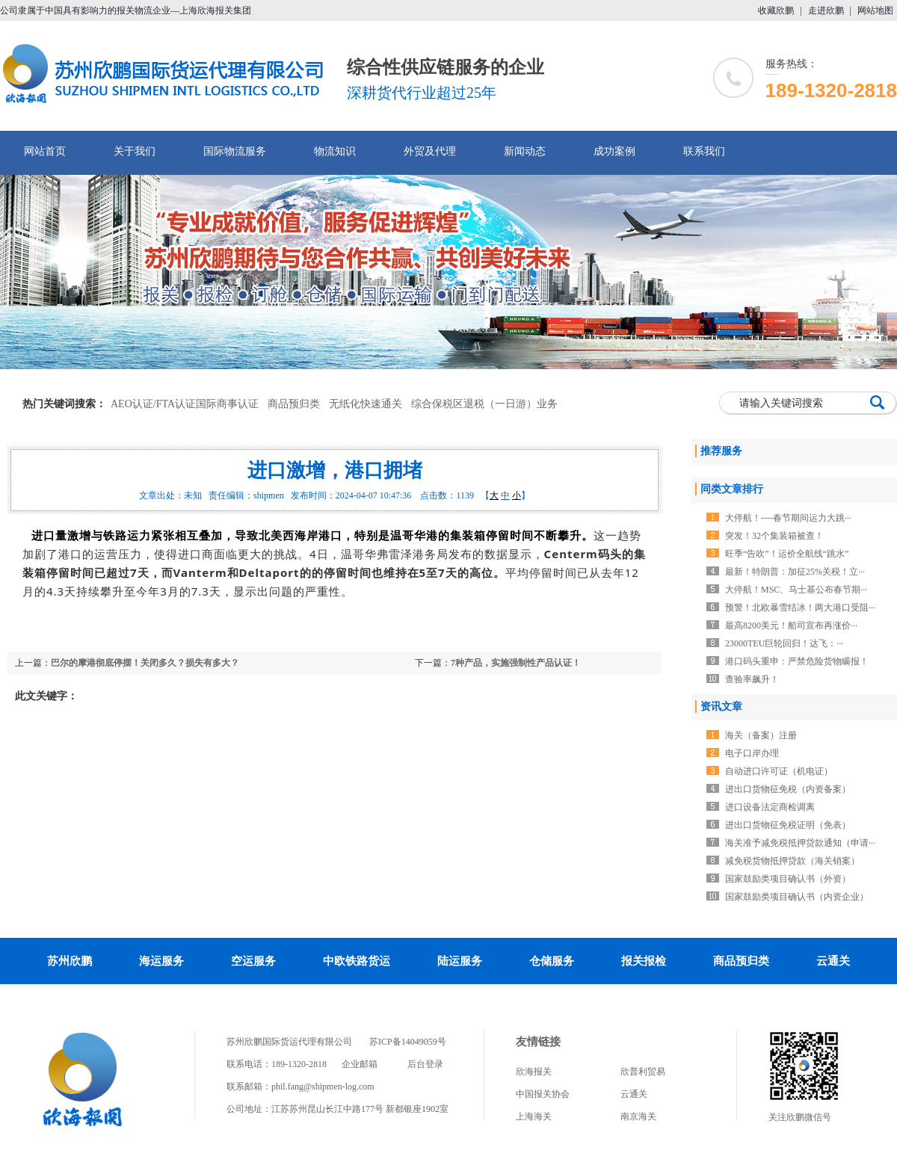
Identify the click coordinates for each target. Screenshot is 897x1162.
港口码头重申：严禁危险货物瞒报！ (797, 661)
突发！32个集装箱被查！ (774, 536)
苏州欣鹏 (69, 961)
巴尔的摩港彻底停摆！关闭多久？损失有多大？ (145, 663)
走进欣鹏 (826, 10)
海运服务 (161, 961)
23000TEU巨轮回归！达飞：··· (784, 643)
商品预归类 (294, 404)
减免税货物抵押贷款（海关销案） (792, 861)
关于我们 (134, 151)
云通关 (833, 961)
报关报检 (643, 961)
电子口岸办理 (752, 753)
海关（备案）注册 (761, 735)
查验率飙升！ (752, 679)
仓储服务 (551, 961)
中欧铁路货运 (356, 961)
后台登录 (425, 1064)
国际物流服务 (234, 151)
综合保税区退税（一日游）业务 (484, 404)
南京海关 (638, 1116)
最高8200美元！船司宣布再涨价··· (791, 625)
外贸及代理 (430, 151)
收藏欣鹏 (776, 10)
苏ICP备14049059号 (407, 1041)
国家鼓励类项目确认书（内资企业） (797, 896)
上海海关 (534, 1116)
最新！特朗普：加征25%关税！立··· (795, 571)
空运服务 (253, 961)
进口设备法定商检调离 (770, 807)
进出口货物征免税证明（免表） (788, 825)
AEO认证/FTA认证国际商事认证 (185, 404)
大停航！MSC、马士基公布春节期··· (796, 589)
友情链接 (538, 1042)
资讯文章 (721, 706)
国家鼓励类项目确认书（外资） (788, 879)
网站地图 (875, 10)
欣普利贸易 (642, 1071)
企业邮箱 (359, 1064)
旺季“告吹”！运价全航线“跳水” (786, 553)
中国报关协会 (543, 1094)
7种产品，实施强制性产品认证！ (516, 663)
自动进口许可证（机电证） (779, 771)
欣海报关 (534, 1071)
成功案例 (614, 151)
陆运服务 (459, 961)
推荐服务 (721, 451)
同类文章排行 (731, 489)
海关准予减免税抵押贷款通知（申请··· (800, 843)
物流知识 (335, 151)
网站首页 (45, 151)
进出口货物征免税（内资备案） (788, 789)
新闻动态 (525, 151)
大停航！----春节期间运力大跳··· (788, 518)
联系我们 (704, 151)
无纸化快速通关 (365, 404)
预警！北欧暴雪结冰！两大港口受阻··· (800, 607)
